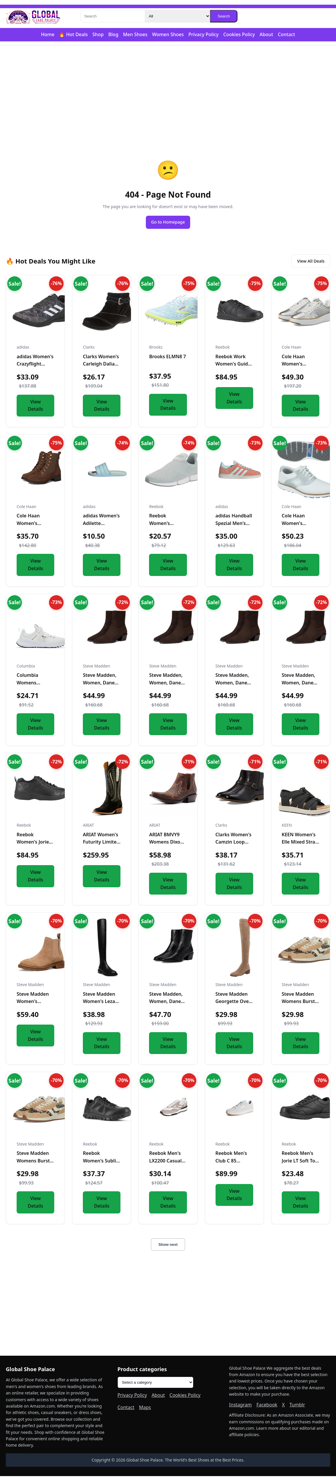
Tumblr (297, 1407)
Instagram (240, 1407)
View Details (35, 408)
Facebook (266, 1407)
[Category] (177, 16)
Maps (145, 1410)
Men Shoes (135, 34)
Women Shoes (168, 34)
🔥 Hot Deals (73, 34)
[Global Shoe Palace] (33, 16)
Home (47, 34)
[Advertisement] (168, 90)
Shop (98, 34)
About (266, 34)
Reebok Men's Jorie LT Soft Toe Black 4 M (300, 1163)
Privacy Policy (203, 34)
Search (224, 16)
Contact (286, 34)
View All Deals (307, 263)
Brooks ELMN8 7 (167, 359)
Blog (113, 34)
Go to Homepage (168, 222)
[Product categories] (155, 1385)
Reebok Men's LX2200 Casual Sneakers (165, 1163)
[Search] (112, 16)
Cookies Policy (239, 34)
